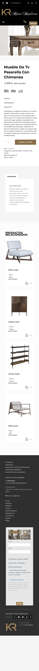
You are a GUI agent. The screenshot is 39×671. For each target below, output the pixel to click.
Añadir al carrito (25, 177)
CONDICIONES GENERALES (13, 505)
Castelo (6, 188)
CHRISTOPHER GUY (11, 546)
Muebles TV (13, 190)
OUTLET (7, 536)
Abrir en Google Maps (12, 531)
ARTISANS (8, 539)
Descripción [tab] (11, 212)
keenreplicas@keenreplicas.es (18, 518)
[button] (27, 318)
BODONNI (8, 541)
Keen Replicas (29, 660)
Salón (30, 186)
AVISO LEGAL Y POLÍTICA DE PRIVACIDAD (17, 502)
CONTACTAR (9, 500)
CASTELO (8, 544)
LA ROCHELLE (9, 551)
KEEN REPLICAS (10, 549)
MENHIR (7, 554)
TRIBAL (7, 556)
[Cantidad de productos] (9, 177)
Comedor (25, 186)
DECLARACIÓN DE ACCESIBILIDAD (15, 507)
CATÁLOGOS (9, 497)
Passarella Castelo (17, 186)
